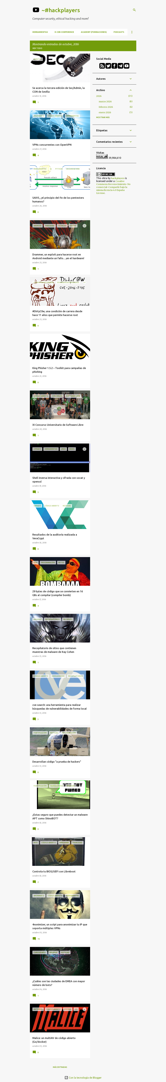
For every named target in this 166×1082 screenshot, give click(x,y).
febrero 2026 (106, 107)
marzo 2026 (105, 101)
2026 (99, 96)
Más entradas (60, 1067)
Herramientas (40, 32)
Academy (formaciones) (94, 32)
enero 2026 (105, 112)
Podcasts (119, 32)
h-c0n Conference (64, 32)
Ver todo (37, 48)
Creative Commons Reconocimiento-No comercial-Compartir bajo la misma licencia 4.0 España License (113, 187)
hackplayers (117, 178)
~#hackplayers (61, 10)
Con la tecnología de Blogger (83, 1077)
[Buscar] (134, 10)
